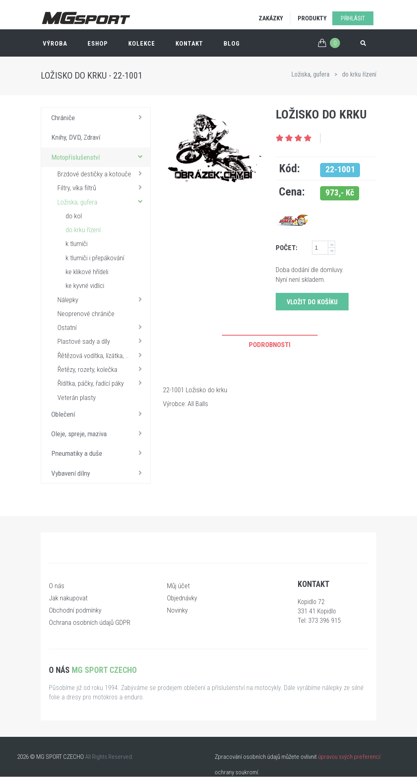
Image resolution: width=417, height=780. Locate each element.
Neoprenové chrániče (85, 314)
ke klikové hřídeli (87, 272)
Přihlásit (353, 18)
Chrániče (98, 117)
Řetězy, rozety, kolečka (101, 369)
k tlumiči (77, 243)
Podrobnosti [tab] (269, 345)
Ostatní (101, 327)
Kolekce (141, 43)
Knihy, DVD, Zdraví (75, 137)
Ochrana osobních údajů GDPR (89, 622)
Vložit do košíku (312, 302)
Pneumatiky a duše (98, 453)
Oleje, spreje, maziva (98, 433)
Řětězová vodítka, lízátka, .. (101, 355)
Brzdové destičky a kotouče (101, 173)
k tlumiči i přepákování (95, 258)
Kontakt (189, 43)
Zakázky (271, 18)
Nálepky (101, 299)
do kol (74, 216)
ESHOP (98, 43)
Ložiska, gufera (310, 74)
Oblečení (98, 414)
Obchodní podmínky (75, 610)
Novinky (177, 610)
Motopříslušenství (98, 157)
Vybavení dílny (98, 473)
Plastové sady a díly (101, 341)
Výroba (55, 43)
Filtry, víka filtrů (101, 187)
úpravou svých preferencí (349, 756)
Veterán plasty (76, 397)
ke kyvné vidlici (85, 285)
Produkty (312, 18)
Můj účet (178, 586)
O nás (56, 586)
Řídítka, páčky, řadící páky (101, 383)
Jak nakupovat (68, 598)
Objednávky (182, 598)
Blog (232, 43)
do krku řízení (359, 74)
